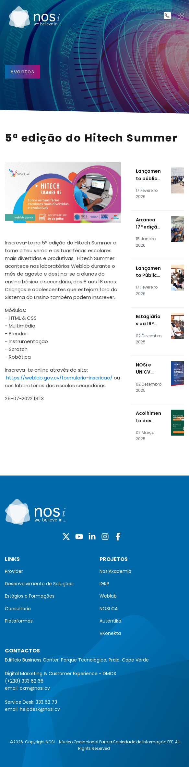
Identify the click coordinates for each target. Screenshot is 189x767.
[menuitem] (47, 571)
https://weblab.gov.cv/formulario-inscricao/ (59, 377)
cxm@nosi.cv (35, 688)
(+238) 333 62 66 (24, 681)
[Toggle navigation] (180, 15)
